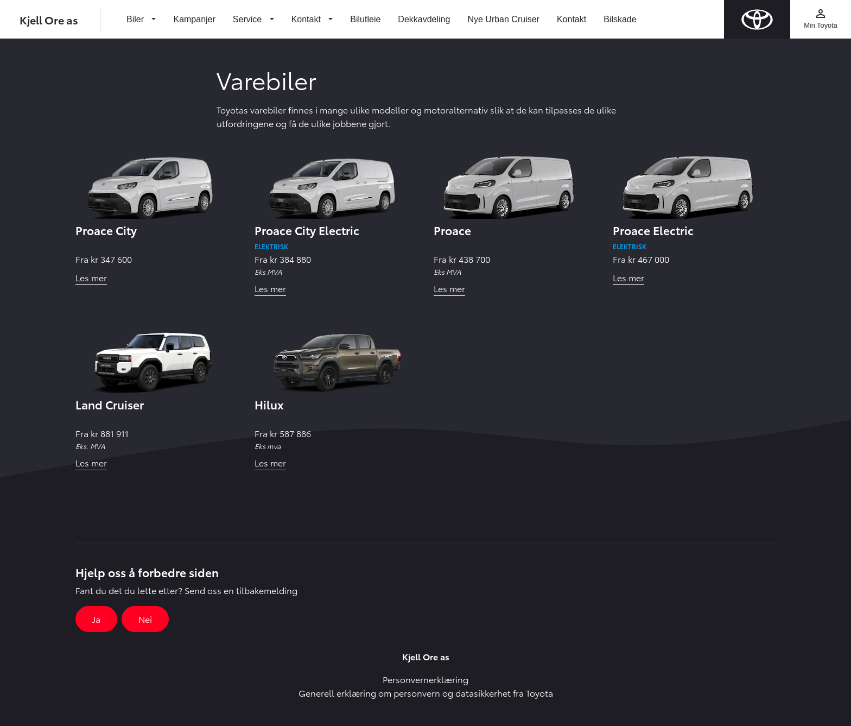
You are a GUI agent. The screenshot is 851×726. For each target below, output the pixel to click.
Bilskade (620, 19)
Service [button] (248, 19)
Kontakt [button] (307, 19)
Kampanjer (194, 19)
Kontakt (571, 19)
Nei (145, 619)
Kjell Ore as (49, 19)
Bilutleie (365, 19)
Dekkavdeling (424, 19)
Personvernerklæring (425, 679)
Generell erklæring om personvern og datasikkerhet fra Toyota (426, 692)
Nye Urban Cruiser (503, 19)
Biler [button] (136, 19)
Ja (96, 619)
